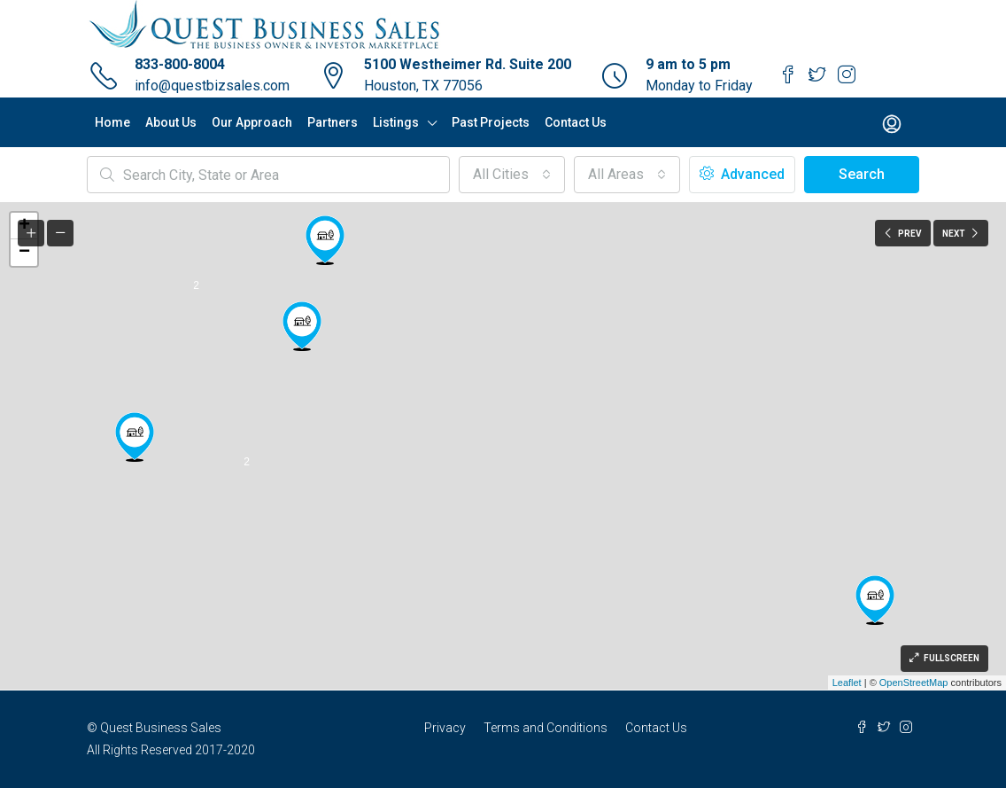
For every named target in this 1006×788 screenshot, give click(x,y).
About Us (171, 122)
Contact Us (576, 122)
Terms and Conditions (545, 728)
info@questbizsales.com (212, 85)
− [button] (24, 252)
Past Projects (491, 122)
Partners (332, 122)
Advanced (742, 174)
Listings (396, 122)
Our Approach (252, 122)
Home (112, 122)
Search (862, 174)
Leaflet (847, 682)
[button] (512, 174)
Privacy (445, 728)
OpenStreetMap (913, 682)
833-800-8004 (180, 64)
